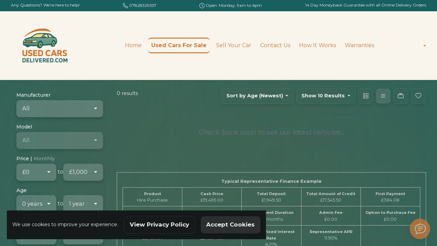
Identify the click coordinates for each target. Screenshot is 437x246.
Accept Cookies (230, 224)
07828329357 (142, 5)
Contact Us (275, 45)
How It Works (317, 45)
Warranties (359, 45)
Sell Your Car (233, 45)
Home (133, 45)
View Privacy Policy (159, 224)
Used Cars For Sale (179, 45)
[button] (419, 46)
